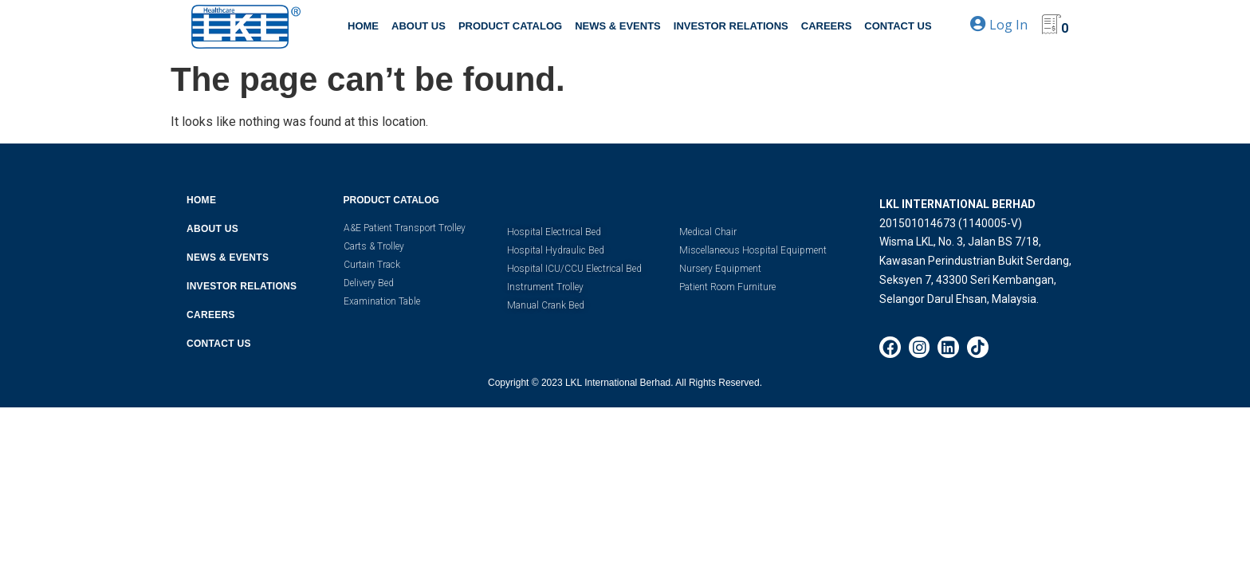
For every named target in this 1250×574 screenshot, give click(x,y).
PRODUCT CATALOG (510, 26)
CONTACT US (897, 26)
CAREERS (826, 26)
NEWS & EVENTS (618, 26)
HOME (363, 26)
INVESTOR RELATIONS (731, 26)
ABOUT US (418, 26)
